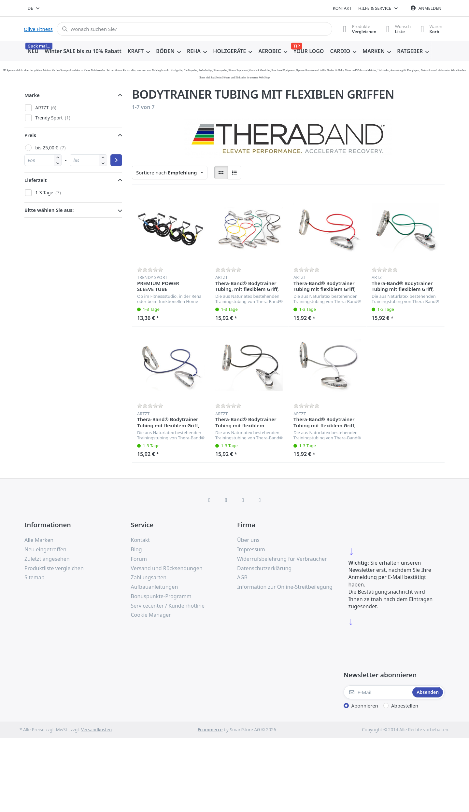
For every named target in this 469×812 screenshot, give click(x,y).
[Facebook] (209, 500)
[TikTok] (243, 500)
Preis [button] (30, 135)
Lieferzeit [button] (35, 180)
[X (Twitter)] (226, 500)
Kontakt (342, 8)
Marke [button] (32, 95)
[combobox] (34, 8)
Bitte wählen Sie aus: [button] (49, 210)
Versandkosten (96, 730)
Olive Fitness (38, 29)
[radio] (221, 172)
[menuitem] (33, 51)
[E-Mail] (377, 692)
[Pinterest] (260, 500)
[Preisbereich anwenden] (116, 160)
